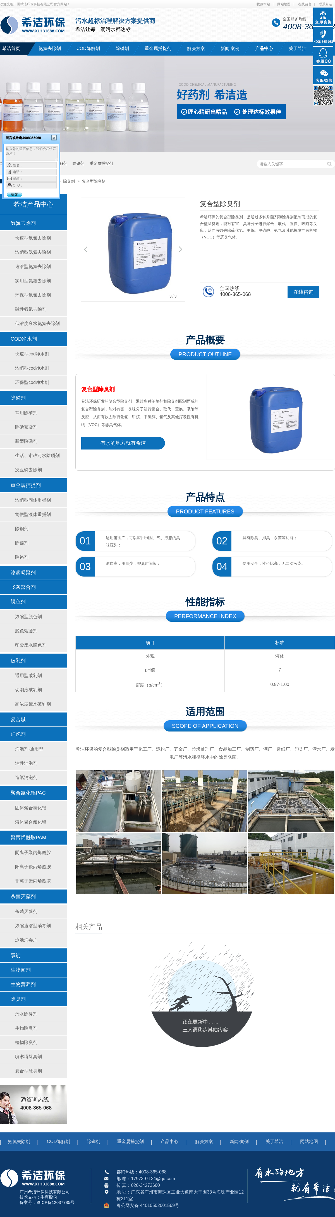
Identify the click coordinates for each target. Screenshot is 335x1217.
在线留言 (305, 4)
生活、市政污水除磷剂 (37, 455)
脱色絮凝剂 (26, 630)
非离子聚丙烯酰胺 (33, 881)
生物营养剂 (23, 984)
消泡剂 (18, 734)
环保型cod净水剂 (32, 382)
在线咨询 (303, 292)
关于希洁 (298, 48)
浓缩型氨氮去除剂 (33, 252)
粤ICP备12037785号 (55, 1202)
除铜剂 (21, 528)
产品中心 (264, 48)
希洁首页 (11, 48)
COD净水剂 (24, 339)
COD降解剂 (88, 48)
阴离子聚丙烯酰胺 (33, 852)
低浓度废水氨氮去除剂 (37, 323)
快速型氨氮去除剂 (33, 238)
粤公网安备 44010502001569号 (147, 1205)
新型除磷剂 (26, 441)
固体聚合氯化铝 (30, 807)
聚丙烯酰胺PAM (28, 837)
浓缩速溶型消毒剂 (33, 925)
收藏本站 (263, 4)
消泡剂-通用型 (29, 749)
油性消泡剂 (26, 763)
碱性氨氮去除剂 (30, 309)
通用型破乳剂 (28, 675)
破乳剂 (18, 660)
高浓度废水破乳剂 (33, 704)
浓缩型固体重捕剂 (33, 500)
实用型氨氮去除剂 (33, 280)
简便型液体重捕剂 (33, 514)
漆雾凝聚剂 (23, 572)
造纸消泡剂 (26, 777)
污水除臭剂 (26, 1014)
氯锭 (16, 955)
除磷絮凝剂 (26, 427)
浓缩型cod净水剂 (32, 368)
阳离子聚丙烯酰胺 (33, 866)
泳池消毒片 (26, 940)
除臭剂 (69, 181)
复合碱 (18, 719)
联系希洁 (325, 4)
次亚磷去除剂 (28, 469)
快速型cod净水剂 (32, 354)
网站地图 (284, 4)
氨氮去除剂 (50, 48)
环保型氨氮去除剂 (33, 295)
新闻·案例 (230, 48)
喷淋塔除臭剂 (28, 1056)
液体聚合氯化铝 (30, 822)
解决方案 (196, 48)
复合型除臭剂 (94, 181)
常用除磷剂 (26, 412)
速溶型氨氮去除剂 (33, 266)
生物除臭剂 (26, 1028)
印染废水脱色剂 (30, 645)
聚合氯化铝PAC (28, 793)
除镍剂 (21, 543)
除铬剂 (21, 557)
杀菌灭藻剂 (23, 896)
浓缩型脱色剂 (28, 616)
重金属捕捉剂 (158, 48)
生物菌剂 (21, 970)
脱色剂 (18, 601)
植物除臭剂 (26, 1042)
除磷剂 (122, 48)
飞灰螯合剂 (23, 587)
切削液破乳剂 (28, 689)
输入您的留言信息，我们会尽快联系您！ (32, 154)
